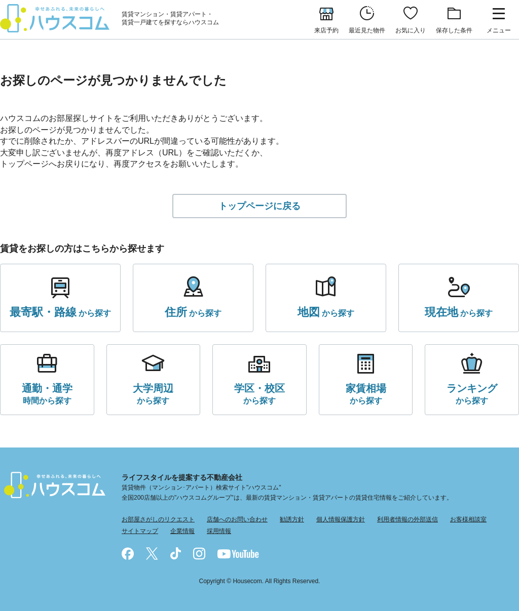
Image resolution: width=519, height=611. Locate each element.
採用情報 (219, 531)
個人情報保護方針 (340, 519)
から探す (60, 312)
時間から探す (47, 393)
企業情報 (182, 531)
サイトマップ (140, 531)
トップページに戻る (259, 206)
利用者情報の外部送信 (407, 519)
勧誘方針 (292, 519)
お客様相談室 (468, 519)
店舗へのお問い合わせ (237, 519)
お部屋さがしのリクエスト (158, 519)
